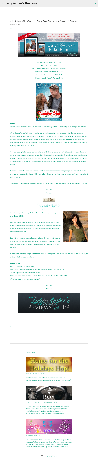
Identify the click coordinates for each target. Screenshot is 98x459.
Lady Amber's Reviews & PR (53, 78)
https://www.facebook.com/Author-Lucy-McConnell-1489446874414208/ (42, 276)
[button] (11, 29)
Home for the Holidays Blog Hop (35, 374)
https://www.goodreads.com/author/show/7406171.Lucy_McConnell (41, 269)
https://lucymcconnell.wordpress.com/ (27, 279)
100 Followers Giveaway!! (33, 436)
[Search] (40, 3)
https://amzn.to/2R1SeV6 (25, 266)
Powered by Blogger (49, 456)
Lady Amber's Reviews (21, 3)
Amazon (49, 193)
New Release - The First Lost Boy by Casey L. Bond (41, 402)
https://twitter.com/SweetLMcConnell (28, 272)
